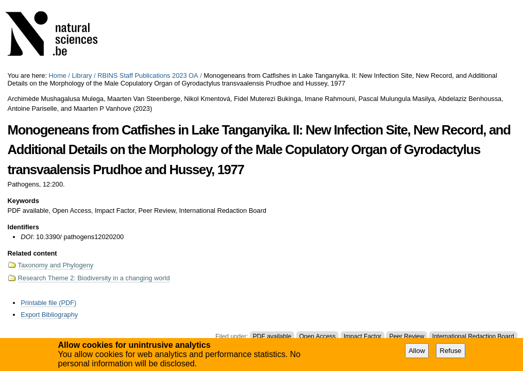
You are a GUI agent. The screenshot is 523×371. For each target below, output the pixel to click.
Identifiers (23, 227)
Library (82, 75)
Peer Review (406, 336)
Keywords (23, 201)
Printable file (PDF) (48, 303)
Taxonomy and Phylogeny (56, 265)
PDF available (272, 336)
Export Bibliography (49, 314)
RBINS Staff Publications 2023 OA (147, 75)
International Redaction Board (473, 336)
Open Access (317, 336)
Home (57, 75)
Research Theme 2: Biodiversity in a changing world (94, 278)
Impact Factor (362, 336)
